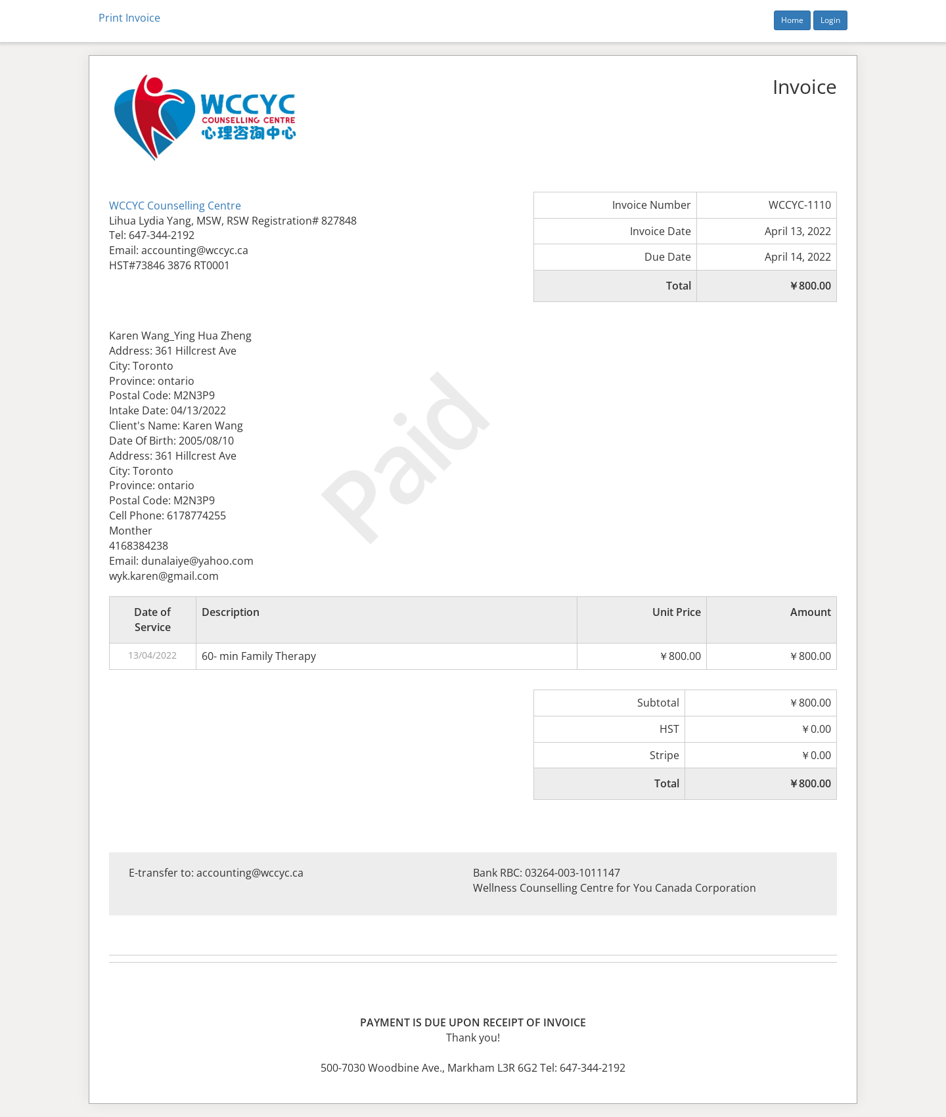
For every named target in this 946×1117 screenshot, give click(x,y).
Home (792, 20)
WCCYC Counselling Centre (175, 205)
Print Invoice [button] (129, 18)
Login (830, 20)
